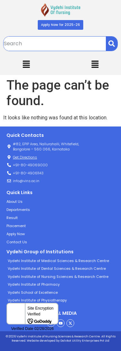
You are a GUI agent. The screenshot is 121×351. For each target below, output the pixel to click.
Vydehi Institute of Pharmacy (34, 284)
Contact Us (16, 242)
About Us (14, 201)
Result (12, 217)
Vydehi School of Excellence (33, 292)
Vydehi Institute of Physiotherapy (37, 300)
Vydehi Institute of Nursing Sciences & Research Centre (58, 276)
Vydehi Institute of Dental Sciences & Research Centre (57, 268)
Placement (16, 225)
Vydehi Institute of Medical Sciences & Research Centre (58, 260)
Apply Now (15, 233)
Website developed (40, 341)
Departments (18, 209)
